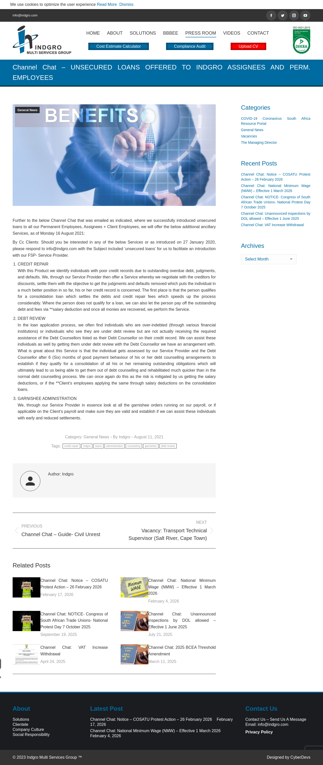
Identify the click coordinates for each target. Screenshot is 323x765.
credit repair (71, 446)
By (121, 437)
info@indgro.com (273, 724)
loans (98, 446)
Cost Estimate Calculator (118, 46)
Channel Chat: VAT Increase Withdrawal (74, 650)
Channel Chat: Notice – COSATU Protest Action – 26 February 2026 (74, 583)
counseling (133, 446)
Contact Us (255, 719)
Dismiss (126, 4)
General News (27, 110)
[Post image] (26, 587)
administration (114, 446)
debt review (168, 446)
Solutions (21, 719)
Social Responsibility (31, 734)
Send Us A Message (288, 719)
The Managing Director (259, 142)
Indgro (87, 446)
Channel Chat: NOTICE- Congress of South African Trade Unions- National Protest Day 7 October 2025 (74, 620)
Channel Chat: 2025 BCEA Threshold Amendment (182, 650)
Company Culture (28, 729)
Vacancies (249, 136)
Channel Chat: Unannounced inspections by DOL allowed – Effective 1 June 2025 (182, 620)
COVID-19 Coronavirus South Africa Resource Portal (275, 121)
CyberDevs (300, 757)
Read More (107, 4)
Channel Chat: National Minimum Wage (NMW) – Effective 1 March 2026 (182, 586)
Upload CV (248, 46)
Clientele (20, 724)
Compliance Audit (190, 46)
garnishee (151, 446)
